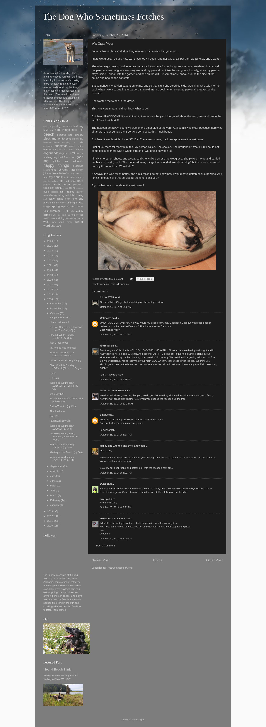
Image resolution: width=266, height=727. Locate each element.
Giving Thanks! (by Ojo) (63, 406)
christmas (61, 146)
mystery (67, 177)
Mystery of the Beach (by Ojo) (66, 452)
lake (54, 173)
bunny (57, 142)
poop (65, 188)
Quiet (53, 373)
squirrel (79, 206)
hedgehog (78, 166)
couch (72, 146)
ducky (68, 153)
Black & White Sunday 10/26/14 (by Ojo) (62, 336)
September (56, 466)
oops (73, 181)
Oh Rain (54, 378)
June (53, 480)
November (56, 308)
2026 (50, 241)
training (60, 218)
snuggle (46, 206)
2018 (50, 279)
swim (72, 211)
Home (157, 560)
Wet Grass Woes (59, 342)
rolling (61, 195)
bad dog (78, 126)
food (60, 157)
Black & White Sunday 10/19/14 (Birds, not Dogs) (66, 367)
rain (113, 284)
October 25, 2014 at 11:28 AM (116, 403)
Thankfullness (57, 411)
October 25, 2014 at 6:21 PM (116, 472)
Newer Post (100, 560)
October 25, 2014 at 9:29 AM (116, 379)
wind (61, 222)
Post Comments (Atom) (120, 567)
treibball (69, 218)
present (79, 188)
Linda (103, 414)
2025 (50, 245)
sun (65, 210)
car (74, 142)
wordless (49, 225)
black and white (54, 138)
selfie (68, 199)
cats (81, 142)
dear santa (68, 149)
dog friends (50, 153)
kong (49, 173)
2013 (50, 511)
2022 (50, 260)
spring (56, 206)
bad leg (48, 130)
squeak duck (68, 206)
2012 (50, 516)
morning (70, 173)
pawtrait (46, 184)
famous (80, 153)
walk (46, 221)
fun (73, 157)
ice (70, 170)
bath (81, 130)
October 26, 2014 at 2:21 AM (116, 507)
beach (48, 134)
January (54, 505)
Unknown (105, 318)
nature (79, 177)
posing (72, 188)
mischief (105, 284)
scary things (56, 198)
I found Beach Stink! (57, 669)
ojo (61, 180)
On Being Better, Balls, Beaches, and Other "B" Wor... (64, 436)
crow (51, 149)
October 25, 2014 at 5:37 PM (116, 434)
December (56, 303)
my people (56, 177)
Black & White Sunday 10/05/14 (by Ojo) (62, 446)
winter (79, 221)
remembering (50, 195)
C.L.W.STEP (107, 297)
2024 (50, 250)
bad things (62, 129)
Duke (103, 483)
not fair (47, 181)
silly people (122, 284)
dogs (61, 153)
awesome (67, 126)
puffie (46, 191)
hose (53, 169)
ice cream (77, 169)
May (52, 485)
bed (70, 134)
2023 (50, 255)
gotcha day (60, 161)
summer (55, 211)
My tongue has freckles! (63, 347)
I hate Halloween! (59, 322)
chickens (48, 146)
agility (46, 126)
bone (68, 138)
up (78, 218)
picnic (46, 188)
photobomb (78, 184)
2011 (50, 520)
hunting (65, 170)
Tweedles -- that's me (112, 518)
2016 (50, 289)
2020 (50, 270)
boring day (77, 139)
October (54, 313)
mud (45, 177)
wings (69, 222)
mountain (79, 173)
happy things (56, 165)
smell (63, 202)
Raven (79, 191)
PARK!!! (54, 416)
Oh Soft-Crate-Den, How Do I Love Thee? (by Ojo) (66, 328)
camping (66, 142)
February (55, 500)
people (56, 184)
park (80, 180)
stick (45, 211)
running (79, 195)
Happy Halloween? (60, 317)
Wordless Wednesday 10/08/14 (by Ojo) (62, 427)
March (53, 495)
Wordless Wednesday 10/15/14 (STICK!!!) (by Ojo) (64, 385)
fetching (47, 157)
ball (74, 129)
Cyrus (58, 149)
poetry (58, 187)
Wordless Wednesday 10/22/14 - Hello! (62, 354)
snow (79, 202)
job (44, 173)
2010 (50, 525)
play (52, 188)
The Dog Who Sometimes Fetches (103, 16)
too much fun (64, 215)
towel (53, 218)
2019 (50, 275)
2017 (50, 284)
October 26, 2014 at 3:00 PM (116, 538)
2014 (50, 299)
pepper (67, 184)
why (54, 222)
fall (74, 153)
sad (45, 199)
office (55, 181)
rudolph (69, 195)
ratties (70, 191)
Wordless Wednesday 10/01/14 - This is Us (62, 459)
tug (75, 218)
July (52, 476)
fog (55, 157)
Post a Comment (105, 545)
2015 (50, 294)
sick (75, 198)
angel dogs (55, 126)
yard (58, 225)
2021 (50, 265)
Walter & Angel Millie (112, 390)
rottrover (105, 345)
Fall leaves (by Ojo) (60, 420)
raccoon (54, 192)
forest (67, 157)
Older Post (214, 560)
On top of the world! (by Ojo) (65, 360)
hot (59, 169)
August (54, 471)
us (82, 218)
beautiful (61, 135)
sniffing (71, 202)
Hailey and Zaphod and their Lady (120, 445)
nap (73, 177)
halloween (77, 161)
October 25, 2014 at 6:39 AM (116, 307)
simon (55, 202)
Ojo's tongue (57, 393)
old (67, 181)
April (52, 490)
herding (46, 170)
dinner (79, 149)
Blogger (139, 719)
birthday (79, 135)
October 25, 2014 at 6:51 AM (116, 334)
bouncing (47, 142)
